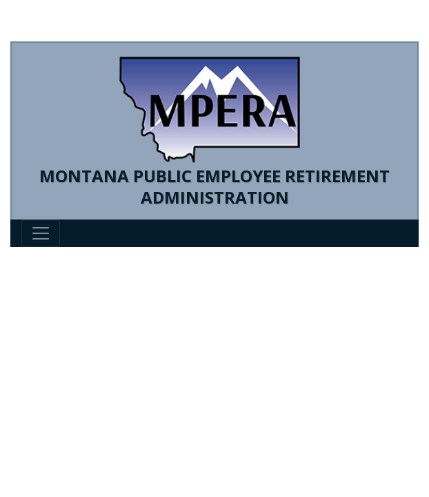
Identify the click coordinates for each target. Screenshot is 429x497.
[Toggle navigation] (40, 233)
